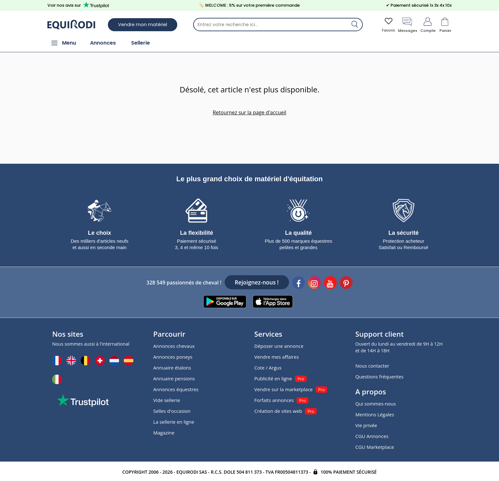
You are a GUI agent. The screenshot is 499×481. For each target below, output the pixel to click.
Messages (407, 25)
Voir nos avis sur (79, 5)
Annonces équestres (176, 388)
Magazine (164, 432)
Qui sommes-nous (375, 403)
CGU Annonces (372, 435)
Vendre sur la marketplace (283, 388)
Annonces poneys (173, 356)
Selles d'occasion (172, 410)
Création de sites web (278, 410)
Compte (428, 25)
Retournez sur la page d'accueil (249, 113)
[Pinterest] (346, 282)
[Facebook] (298, 282)
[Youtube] (330, 282)
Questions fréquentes (379, 376)
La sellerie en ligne (173, 421)
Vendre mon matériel (142, 25)
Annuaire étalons (172, 367)
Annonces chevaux (174, 345)
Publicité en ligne (273, 378)
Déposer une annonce (278, 345)
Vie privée (366, 424)
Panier (445, 25)
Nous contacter (372, 365)
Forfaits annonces (274, 399)
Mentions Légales (374, 414)
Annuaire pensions (174, 378)
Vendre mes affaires (276, 356)
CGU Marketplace (374, 446)
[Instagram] (314, 282)
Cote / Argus (268, 367)
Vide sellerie (166, 399)
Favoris (386, 25)
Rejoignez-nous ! (257, 281)
